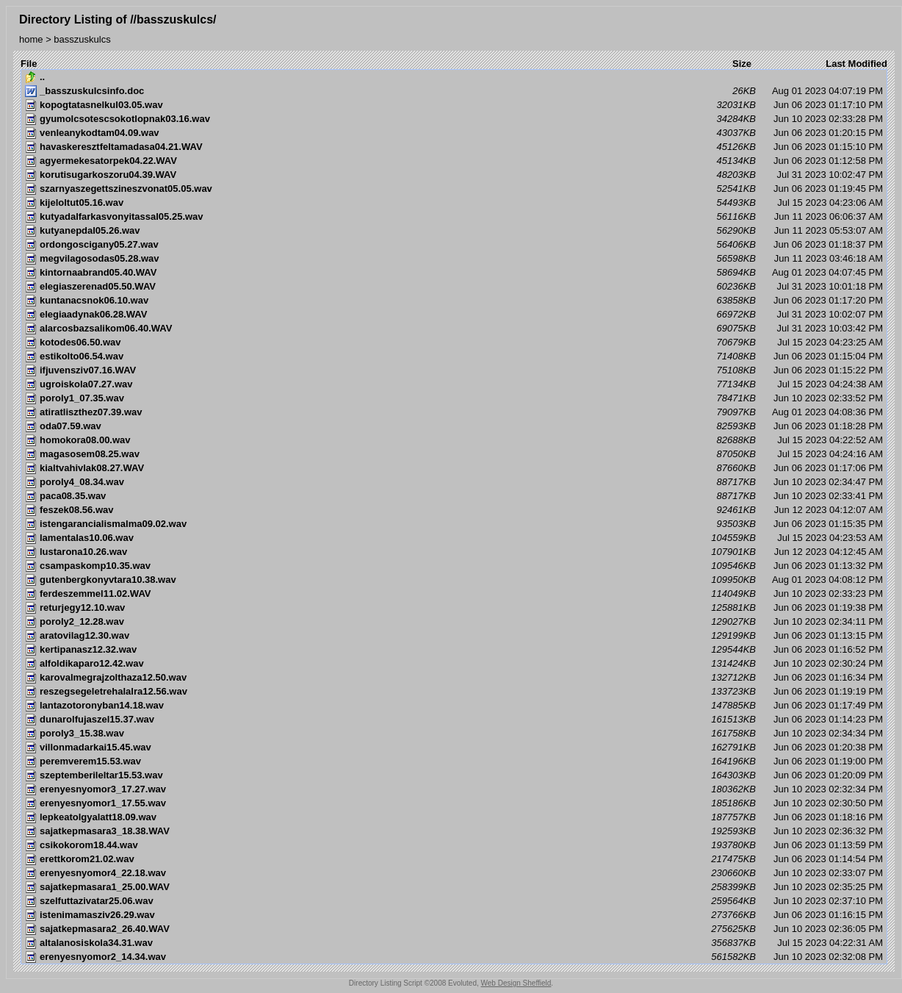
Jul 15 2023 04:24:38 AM (454, 384)
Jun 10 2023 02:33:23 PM (454, 594)
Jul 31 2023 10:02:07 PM (454, 314)
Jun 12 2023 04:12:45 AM (454, 552)
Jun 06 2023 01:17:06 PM (454, 468)
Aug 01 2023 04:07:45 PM (454, 273)
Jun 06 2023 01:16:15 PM (454, 915)
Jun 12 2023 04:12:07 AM (454, 510)
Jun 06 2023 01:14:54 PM (454, 859)
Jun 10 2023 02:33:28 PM (454, 119)
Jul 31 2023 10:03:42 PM (454, 328)
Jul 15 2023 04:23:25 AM (454, 342)
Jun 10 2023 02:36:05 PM (454, 929)
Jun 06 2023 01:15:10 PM (454, 147)
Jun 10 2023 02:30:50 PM (454, 803)
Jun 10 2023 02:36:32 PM (454, 831)
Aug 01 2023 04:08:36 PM (454, 412)
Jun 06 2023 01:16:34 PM (454, 678)
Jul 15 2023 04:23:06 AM (454, 203)
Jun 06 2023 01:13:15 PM (454, 636)
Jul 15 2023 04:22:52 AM (454, 440)
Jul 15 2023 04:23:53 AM (454, 538)
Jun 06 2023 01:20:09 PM (454, 775)
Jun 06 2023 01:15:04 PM (454, 356)
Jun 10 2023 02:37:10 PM (454, 901)
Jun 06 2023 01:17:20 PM (454, 300)
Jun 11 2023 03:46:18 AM (454, 259)
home (31, 39)
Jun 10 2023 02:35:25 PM (454, 887)
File (29, 63)
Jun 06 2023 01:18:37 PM (454, 245)
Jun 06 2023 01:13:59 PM (454, 845)
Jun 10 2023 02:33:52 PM (454, 398)
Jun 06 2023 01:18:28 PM (454, 426)
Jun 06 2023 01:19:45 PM (454, 189)
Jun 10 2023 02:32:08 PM (454, 957)
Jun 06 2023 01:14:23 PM (454, 719)
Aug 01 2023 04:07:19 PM (454, 91)
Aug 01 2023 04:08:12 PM (454, 580)
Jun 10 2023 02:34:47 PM (454, 482)
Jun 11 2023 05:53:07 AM (454, 231)
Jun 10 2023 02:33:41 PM (454, 496)
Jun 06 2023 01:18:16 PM (454, 817)
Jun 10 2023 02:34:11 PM (454, 622)
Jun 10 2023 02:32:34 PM (454, 789)
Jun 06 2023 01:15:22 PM (454, 370)
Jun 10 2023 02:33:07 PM (454, 873)
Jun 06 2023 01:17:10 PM (454, 105)
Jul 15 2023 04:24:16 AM (454, 454)
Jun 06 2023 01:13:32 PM (454, 566)
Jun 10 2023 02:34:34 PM (454, 733)
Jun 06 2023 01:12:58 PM (454, 161)
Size (741, 63)
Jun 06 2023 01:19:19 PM (454, 692)
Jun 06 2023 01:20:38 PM (454, 747)
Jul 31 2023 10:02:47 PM (454, 175)
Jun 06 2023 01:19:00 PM (454, 761)
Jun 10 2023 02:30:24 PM (454, 664)
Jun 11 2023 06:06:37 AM (454, 217)
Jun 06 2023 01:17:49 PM (454, 705)
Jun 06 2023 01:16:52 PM (454, 650)
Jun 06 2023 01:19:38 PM (454, 608)
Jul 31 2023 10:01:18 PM (454, 287)
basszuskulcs (82, 39)
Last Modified (856, 63)
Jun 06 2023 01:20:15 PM (454, 133)
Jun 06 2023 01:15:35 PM (454, 524)
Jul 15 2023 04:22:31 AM (454, 943)
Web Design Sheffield (516, 983)
